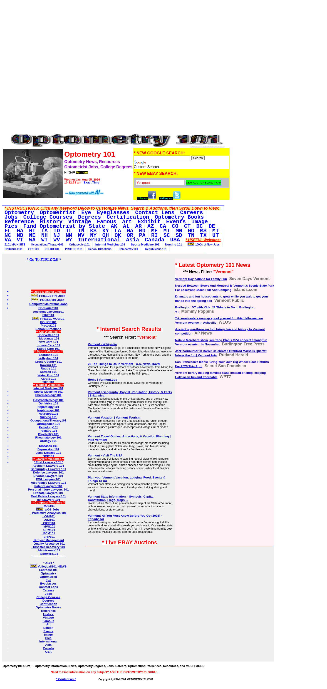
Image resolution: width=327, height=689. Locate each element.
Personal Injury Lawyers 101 (48, 489)
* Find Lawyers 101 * (48, 462)
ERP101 (48, 536)
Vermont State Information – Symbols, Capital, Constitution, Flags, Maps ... (121, 498)
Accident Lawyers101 (48, 311)
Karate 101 (48, 378)
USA (48, 651)
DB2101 (48, 519)
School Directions (99, 249)
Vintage (48, 617)
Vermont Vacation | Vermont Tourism (114, 417)
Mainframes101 (48, 550)
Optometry (48, 573)
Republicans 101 (155, 249)
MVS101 (48, 526)
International (48, 641)
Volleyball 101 (48, 358)
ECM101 (48, 533)
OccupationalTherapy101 (47, 244)
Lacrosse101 (48, 570)
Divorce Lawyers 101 (48, 476)
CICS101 (48, 523)
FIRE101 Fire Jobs (48, 295)
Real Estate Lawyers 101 (48, 496)
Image (48, 634)
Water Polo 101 (48, 375)
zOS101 (48, 506)
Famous (48, 621)
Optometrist (48, 576)
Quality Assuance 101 (48, 543)
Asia (48, 645)
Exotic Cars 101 (48, 348)
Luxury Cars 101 (48, 345)
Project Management (48, 540)
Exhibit (48, 628)
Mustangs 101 (48, 338)
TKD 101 (48, 382)
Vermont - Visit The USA (105, 455)
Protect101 (48, 325)
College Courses (48, 597)
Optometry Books (48, 607)
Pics (48, 638)
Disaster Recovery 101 (48, 547)
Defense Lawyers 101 (48, 472)
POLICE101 (52, 249)
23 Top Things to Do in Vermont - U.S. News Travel (124, 364)
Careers (48, 590)
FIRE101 (33, 249)
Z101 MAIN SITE (15, 244)
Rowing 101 (48, 365)
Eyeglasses (48, 583)
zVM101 (48, 516)
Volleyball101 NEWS (48, 566)
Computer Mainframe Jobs (48, 304)
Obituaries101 (13, 249)
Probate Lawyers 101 (48, 493)
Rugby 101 (48, 368)
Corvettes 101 (48, 335)
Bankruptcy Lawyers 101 (48, 469)
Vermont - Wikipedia (102, 344)
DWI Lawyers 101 (48, 479)
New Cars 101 (48, 342)
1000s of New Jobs (204, 244)
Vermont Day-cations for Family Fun (201, 279)
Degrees (48, 600)
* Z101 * (48, 563)
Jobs (48, 593)
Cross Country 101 (48, 361)
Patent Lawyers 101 (48, 486)
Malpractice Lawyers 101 (48, 482)
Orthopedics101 (79, 244)
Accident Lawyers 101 (48, 465)
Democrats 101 (127, 249)
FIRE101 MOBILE (48, 318)
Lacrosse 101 (48, 355)
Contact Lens (48, 587)
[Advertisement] (116, 33)
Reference (48, 610)
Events (48, 631)
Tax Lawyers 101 (48, 499)
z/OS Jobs (48, 509)
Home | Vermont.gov (102, 379)
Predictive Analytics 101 (48, 513)
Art (48, 624)
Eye (48, 580)
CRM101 (48, 530)
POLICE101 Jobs (48, 300)
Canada (48, 648)
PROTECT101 (73, 249)
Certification (48, 604)
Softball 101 (48, 372)
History (48, 614)
